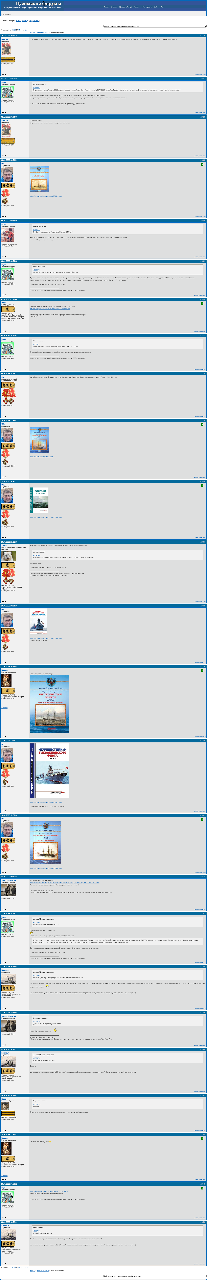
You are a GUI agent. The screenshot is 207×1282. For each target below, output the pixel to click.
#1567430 (36, 1231)
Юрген (4, 1099)
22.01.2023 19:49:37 (9, 914)
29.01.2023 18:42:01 (9, 1222)
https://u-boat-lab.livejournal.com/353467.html (46, 868)
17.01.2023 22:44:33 (9, 741)
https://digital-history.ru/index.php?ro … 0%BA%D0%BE (79, 882)
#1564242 (36, 87)
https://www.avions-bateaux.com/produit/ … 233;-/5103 (49, 1191)
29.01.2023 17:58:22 (9, 1184)
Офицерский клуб (125, 7)
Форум (106, 7)
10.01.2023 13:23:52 (9, 421)
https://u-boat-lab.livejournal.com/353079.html (46, 802)
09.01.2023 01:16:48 (9, 299)
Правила (137, 7)
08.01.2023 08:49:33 (9, 261)
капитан (4, 39)
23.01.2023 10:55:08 (9, 967)
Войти (156, 7)
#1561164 (36, 230)
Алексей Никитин (8, 880)
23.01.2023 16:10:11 (9, 1049)
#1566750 (36, 1021)
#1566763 (36, 1058)
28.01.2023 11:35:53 (9, 1135)
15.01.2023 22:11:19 (9, 542)
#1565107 (36, 344)
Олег (3, 303)
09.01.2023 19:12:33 (9, 374)
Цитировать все (200, 74)
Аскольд (25, 21)
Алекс (4, 546)
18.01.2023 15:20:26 (9, 815)
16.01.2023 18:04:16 (9, 606)
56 (21, 30)
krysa (3, 82)
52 (13, 30)
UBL (3, 164)
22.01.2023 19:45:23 (9, 877)
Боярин (4, 670)
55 (19, 30)
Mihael (18, 21)
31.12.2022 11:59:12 (9, 79)
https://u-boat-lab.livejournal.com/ (41, 456)
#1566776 (36, 1104)
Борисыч (5, 970)
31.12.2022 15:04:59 (9, 117)
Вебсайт (4, 708)
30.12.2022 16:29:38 (9, 36)
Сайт (162, 7)
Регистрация (147, 7)
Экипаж (113, 7)
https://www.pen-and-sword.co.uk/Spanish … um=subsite (50, 309)
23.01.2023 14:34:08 (9, 1013)
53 (15, 30)
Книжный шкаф (43, 32)
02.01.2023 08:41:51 (9, 160)
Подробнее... (34, 21)
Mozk (3, 224)
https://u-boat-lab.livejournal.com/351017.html (46, 196)
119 (26, 30)
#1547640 (36, 555)
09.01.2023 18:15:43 (9, 335)
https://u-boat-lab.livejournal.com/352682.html (46, 517)
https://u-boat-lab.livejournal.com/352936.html (46, 638)
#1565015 (36, 270)
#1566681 (36, 922)
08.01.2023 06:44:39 (9, 221)
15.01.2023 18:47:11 (9, 481)
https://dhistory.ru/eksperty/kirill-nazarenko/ (45, 882)
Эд (2, 377)
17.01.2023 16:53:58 (9, 667)
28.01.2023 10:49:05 (9, 1095)
